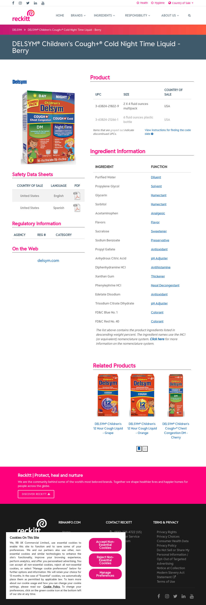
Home (60, 15)
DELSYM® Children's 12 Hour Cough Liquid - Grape (108, 404)
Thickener (158, 276)
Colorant (157, 312)
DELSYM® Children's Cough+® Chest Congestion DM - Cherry (175, 406)
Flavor (155, 222)
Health (142, 3)
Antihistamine (161, 267)
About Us (170, 15)
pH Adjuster (159, 258)
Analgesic (158, 213)
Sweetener (159, 231)
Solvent (156, 186)
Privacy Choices (168, 536)
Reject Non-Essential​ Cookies (105, 560)
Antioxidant (159, 249)
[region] (66, 565)
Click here (157, 339)
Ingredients (104, 15)
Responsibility (137, 15)
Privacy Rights (167, 532)
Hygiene (157, 3)
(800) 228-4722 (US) (128, 532)
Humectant (158, 195)
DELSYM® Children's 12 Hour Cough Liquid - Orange (142, 404)
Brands (78, 15)
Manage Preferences (105, 574)
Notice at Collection (171, 568)
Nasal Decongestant (165, 285)
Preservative (160, 240)
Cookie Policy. (51, 586)
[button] (139, 449)
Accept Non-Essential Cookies (105, 545)
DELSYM (17, 30)
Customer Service (127, 536)
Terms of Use (166, 581)
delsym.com (48, 260)
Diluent (156, 177)
